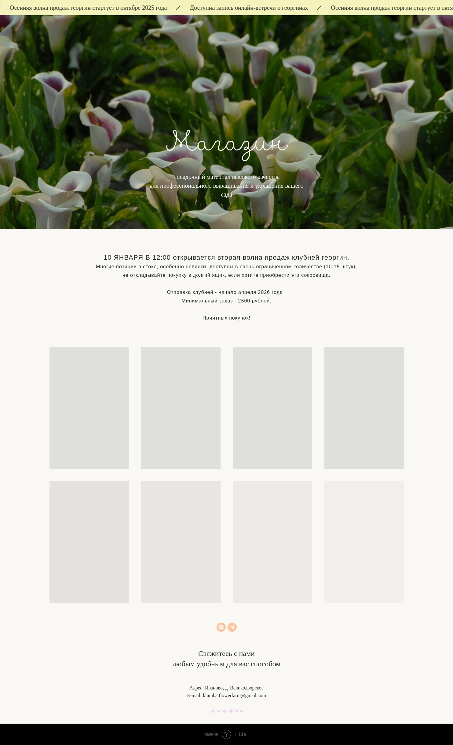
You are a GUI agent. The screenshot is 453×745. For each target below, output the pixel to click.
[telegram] (232, 627)
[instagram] (221, 627)
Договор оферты (226, 710)
